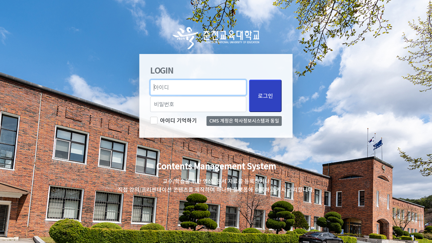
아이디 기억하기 (178, 120)
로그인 (265, 95)
